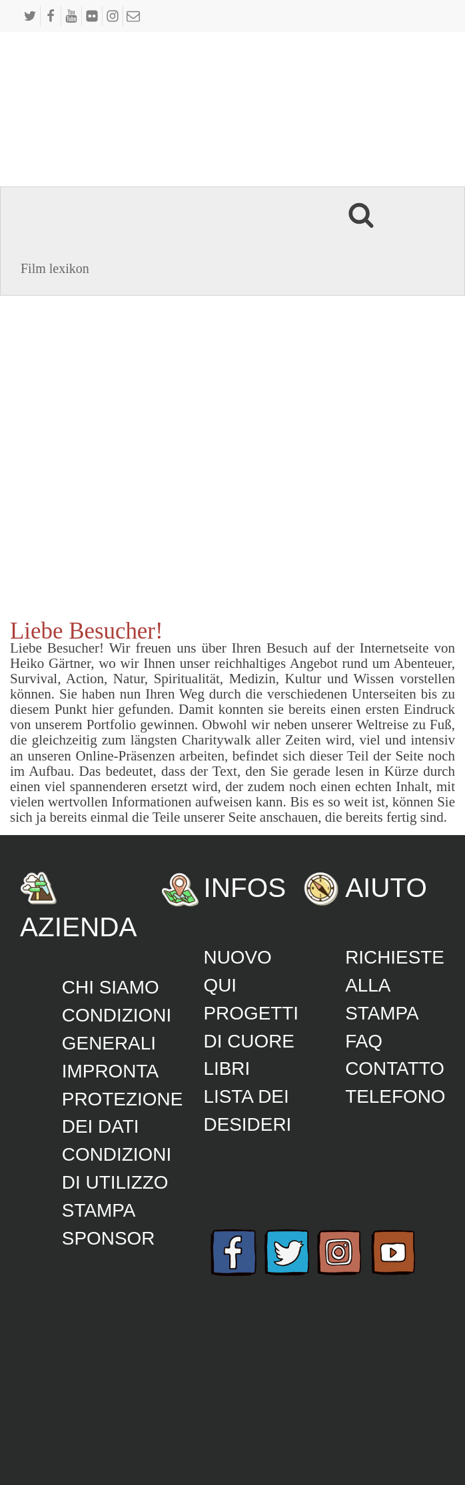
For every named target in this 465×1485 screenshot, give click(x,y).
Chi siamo (110, 987)
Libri (226, 1068)
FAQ (363, 1041)
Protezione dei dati (122, 1113)
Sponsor (108, 1238)
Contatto (394, 1068)
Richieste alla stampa (394, 985)
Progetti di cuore (250, 1027)
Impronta (110, 1071)
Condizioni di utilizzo (116, 1168)
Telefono (395, 1096)
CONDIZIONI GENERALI (116, 1029)
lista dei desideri (247, 1110)
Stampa (99, 1210)
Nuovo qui (237, 971)
